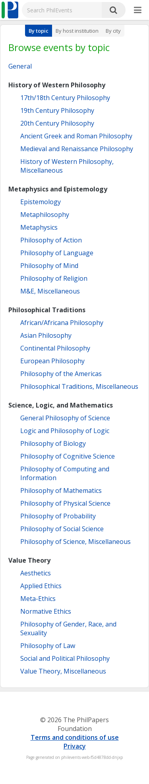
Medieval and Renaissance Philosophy (76, 148)
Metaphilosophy (44, 214)
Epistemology (40, 201)
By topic (38, 30)
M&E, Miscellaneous (50, 291)
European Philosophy (52, 361)
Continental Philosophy (55, 348)
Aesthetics (35, 573)
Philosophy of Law (47, 645)
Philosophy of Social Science (62, 528)
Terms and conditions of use (75, 737)
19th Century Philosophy (57, 110)
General (20, 66)
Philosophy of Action (51, 240)
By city (113, 30)
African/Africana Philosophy (61, 322)
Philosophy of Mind (49, 265)
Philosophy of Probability (58, 516)
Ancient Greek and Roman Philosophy (76, 136)
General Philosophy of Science (65, 418)
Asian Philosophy (46, 335)
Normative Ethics (45, 611)
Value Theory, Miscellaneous (63, 671)
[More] (137, 10)
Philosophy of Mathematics (61, 490)
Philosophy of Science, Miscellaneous (75, 541)
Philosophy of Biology (53, 443)
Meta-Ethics (38, 598)
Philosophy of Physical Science (65, 503)
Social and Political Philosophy (65, 658)
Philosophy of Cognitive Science (67, 456)
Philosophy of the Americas (61, 373)
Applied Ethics (41, 585)
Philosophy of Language (56, 252)
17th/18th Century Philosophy (65, 97)
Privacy (75, 746)
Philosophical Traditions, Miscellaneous (79, 386)
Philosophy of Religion (53, 278)
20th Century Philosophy (57, 123)
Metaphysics (39, 227)
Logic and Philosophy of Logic (64, 430)
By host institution (77, 30)
